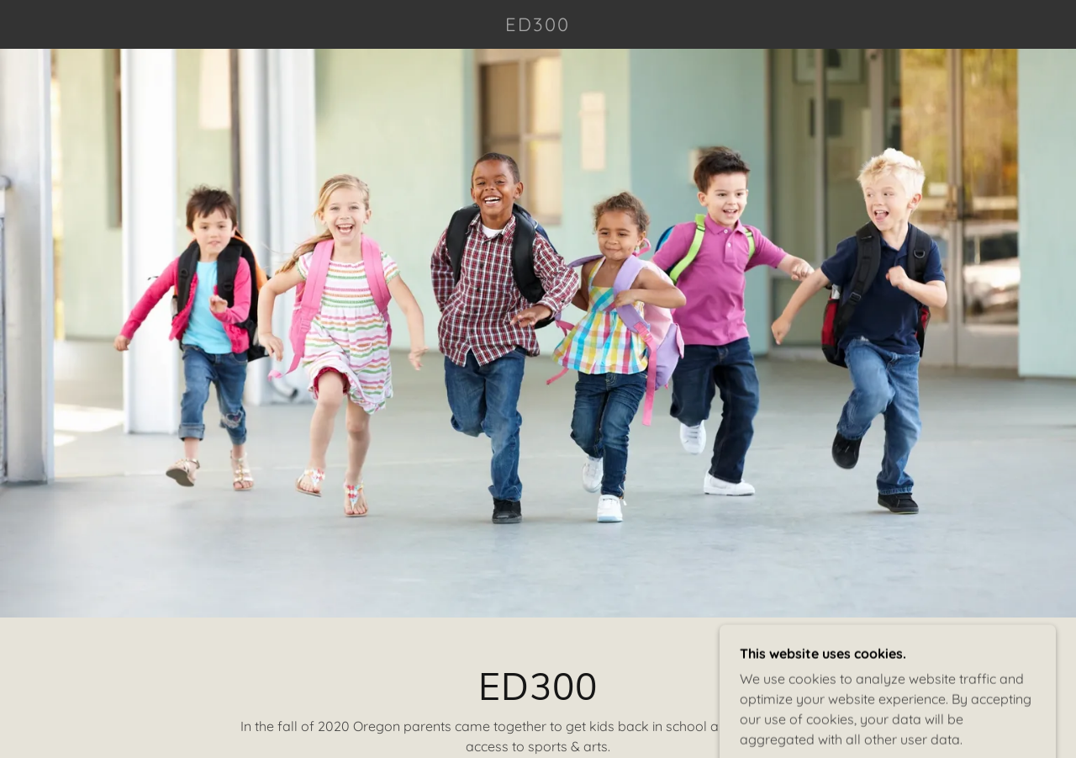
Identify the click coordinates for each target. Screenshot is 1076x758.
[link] (538, 26)
